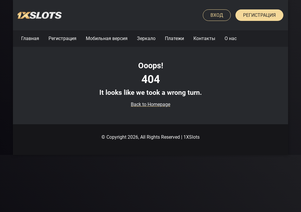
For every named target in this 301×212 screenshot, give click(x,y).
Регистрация (259, 15)
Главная (30, 38)
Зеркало (146, 38)
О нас (231, 38)
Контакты (204, 38)
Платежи (174, 38)
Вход (216, 15)
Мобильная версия (107, 38)
